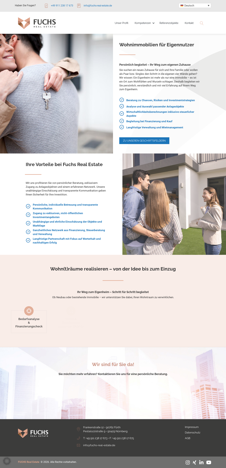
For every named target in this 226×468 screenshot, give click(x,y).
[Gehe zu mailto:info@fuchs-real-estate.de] (97, 7)
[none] (195, 5)
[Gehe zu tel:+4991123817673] (60, 7)
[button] (7, 461)
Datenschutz (192, 432)
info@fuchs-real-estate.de (99, 445)
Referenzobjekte (168, 23)
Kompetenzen (143, 23)
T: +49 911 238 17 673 (95, 438)
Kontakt (189, 23)
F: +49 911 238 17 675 (122, 438)
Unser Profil (121, 23)
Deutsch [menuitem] (189, 5)
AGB (187, 438)
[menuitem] (195, 5)
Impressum (192, 427)
